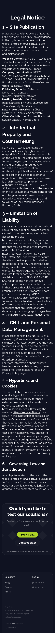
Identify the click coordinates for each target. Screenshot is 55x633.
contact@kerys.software (13, 617)
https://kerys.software (26, 43)
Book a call (27, 534)
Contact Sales (27, 542)
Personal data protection (14, 623)
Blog (7, 582)
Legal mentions (11, 628)
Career (8, 587)
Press (8, 591)
